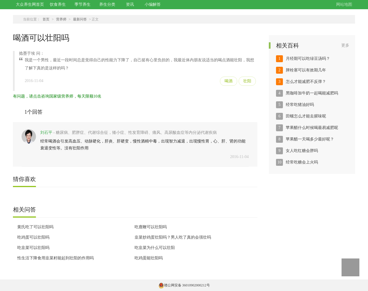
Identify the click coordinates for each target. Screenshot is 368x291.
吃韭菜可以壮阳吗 (33, 248)
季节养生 (82, 4)
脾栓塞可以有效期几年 (306, 70)
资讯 (130, 4)
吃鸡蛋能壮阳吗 (149, 258)
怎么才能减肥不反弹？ (306, 81)
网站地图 (344, 4)
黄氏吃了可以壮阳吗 (35, 227)
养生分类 (107, 4)
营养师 (61, 19)
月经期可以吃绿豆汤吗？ (308, 58)
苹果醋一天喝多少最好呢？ (310, 139)
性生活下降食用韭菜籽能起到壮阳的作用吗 (55, 258)
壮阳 (247, 81)
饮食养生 (58, 4)
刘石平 (46, 132)
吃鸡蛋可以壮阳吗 (33, 237)
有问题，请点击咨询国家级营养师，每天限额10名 (57, 96)
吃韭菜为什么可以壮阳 (155, 248)
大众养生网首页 (30, 4)
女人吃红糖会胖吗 (302, 151)
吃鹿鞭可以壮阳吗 (151, 227)
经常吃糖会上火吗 (302, 162)
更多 (345, 45)
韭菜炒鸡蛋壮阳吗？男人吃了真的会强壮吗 (173, 237)
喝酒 (229, 81)
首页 (46, 19)
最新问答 (80, 19)
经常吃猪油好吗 (300, 104)
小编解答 (153, 4)
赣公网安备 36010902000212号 (184, 285)
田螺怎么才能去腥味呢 (306, 116)
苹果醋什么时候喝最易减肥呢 (312, 127)
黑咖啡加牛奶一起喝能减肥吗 (312, 93)
